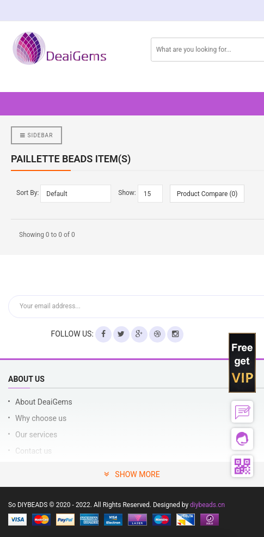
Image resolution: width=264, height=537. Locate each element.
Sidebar (36, 135)
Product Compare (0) (207, 194)
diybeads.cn (207, 505)
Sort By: (27, 193)
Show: (127, 193)
